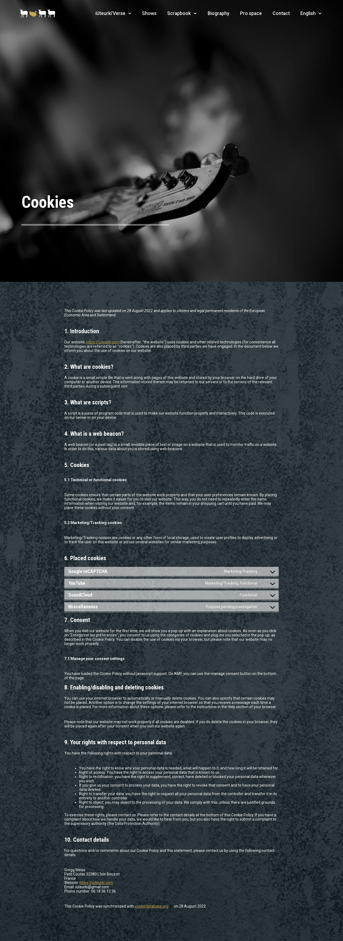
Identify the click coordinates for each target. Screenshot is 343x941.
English (311, 13)
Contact (281, 13)
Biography (218, 13)
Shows (149, 13)
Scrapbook (182, 13)
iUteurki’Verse (113, 13)
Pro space (251, 13)
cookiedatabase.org (151, 906)
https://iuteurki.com (103, 342)
